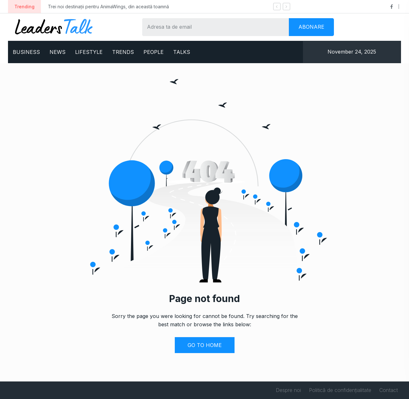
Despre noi (288, 390)
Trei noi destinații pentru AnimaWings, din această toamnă (108, 6)
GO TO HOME (205, 345)
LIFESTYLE (89, 52)
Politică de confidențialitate (340, 390)
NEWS (58, 52)
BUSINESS (26, 52)
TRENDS (123, 52)
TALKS (181, 52)
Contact (388, 390)
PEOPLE (153, 52)
